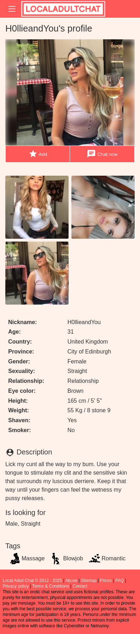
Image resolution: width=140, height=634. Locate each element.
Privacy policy (16, 586)
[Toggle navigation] (12, 8)
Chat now (102, 154)
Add (37, 154)
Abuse (71, 580)
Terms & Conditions (50, 586)
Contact (79, 586)
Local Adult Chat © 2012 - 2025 (32, 580)
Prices (106, 580)
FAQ (119, 580)
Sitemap (88, 580)
